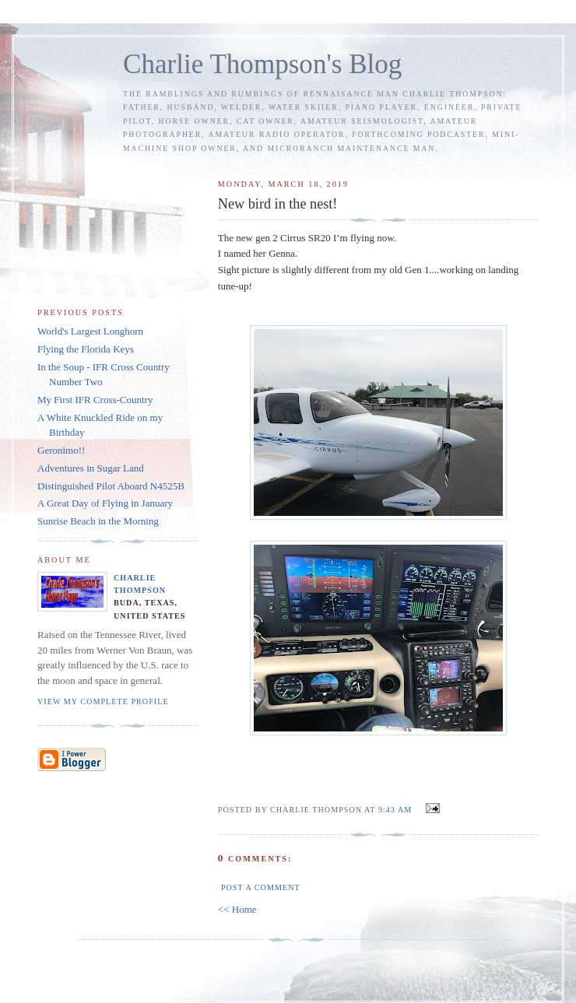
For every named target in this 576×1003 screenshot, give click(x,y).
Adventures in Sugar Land (90, 468)
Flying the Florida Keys (85, 349)
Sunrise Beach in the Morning (98, 521)
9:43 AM (395, 809)
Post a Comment (260, 887)
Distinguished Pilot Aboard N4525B (110, 486)
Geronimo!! (61, 450)
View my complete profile (103, 701)
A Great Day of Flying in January (105, 503)
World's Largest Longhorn (90, 331)
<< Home (237, 909)
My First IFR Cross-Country (95, 399)
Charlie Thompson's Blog (262, 64)
